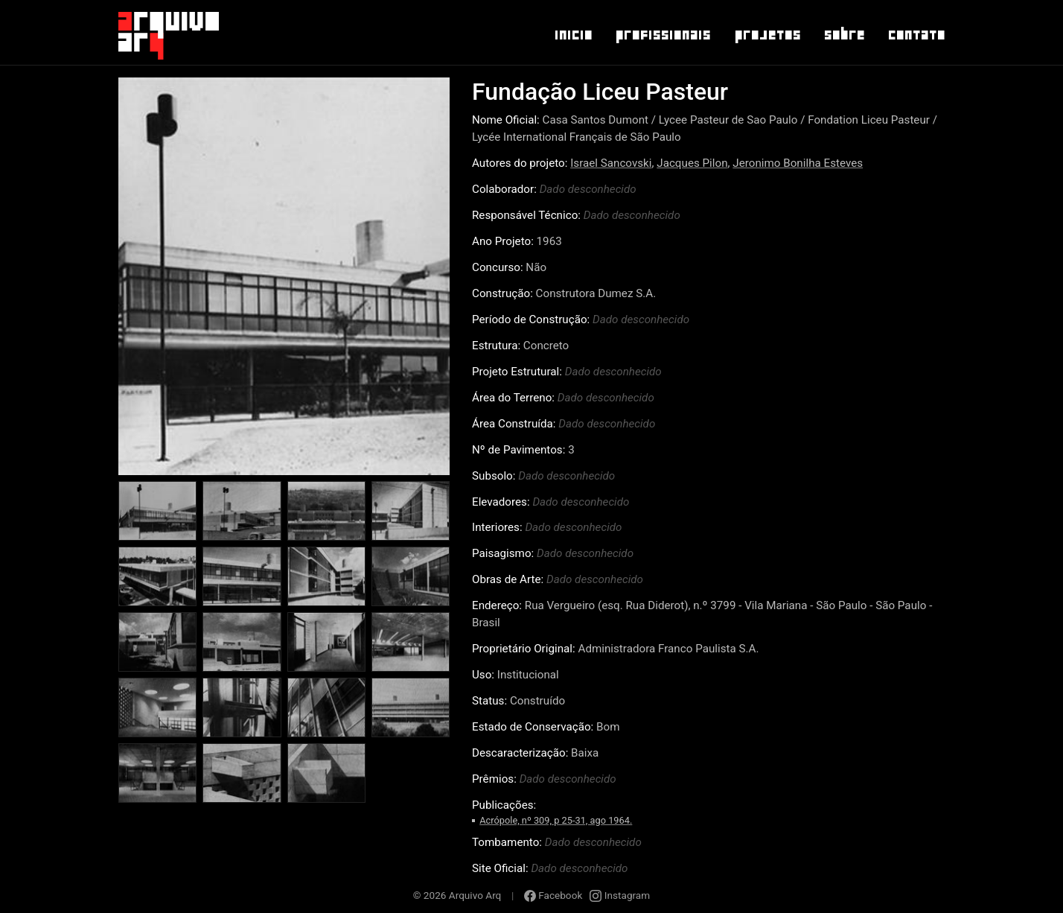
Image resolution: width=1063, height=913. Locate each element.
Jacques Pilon (692, 163)
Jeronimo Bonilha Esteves (797, 163)
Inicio (573, 35)
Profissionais (662, 35)
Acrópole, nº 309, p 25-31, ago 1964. (555, 820)
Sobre (843, 35)
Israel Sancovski (610, 163)
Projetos (767, 35)
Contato (916, 35)
